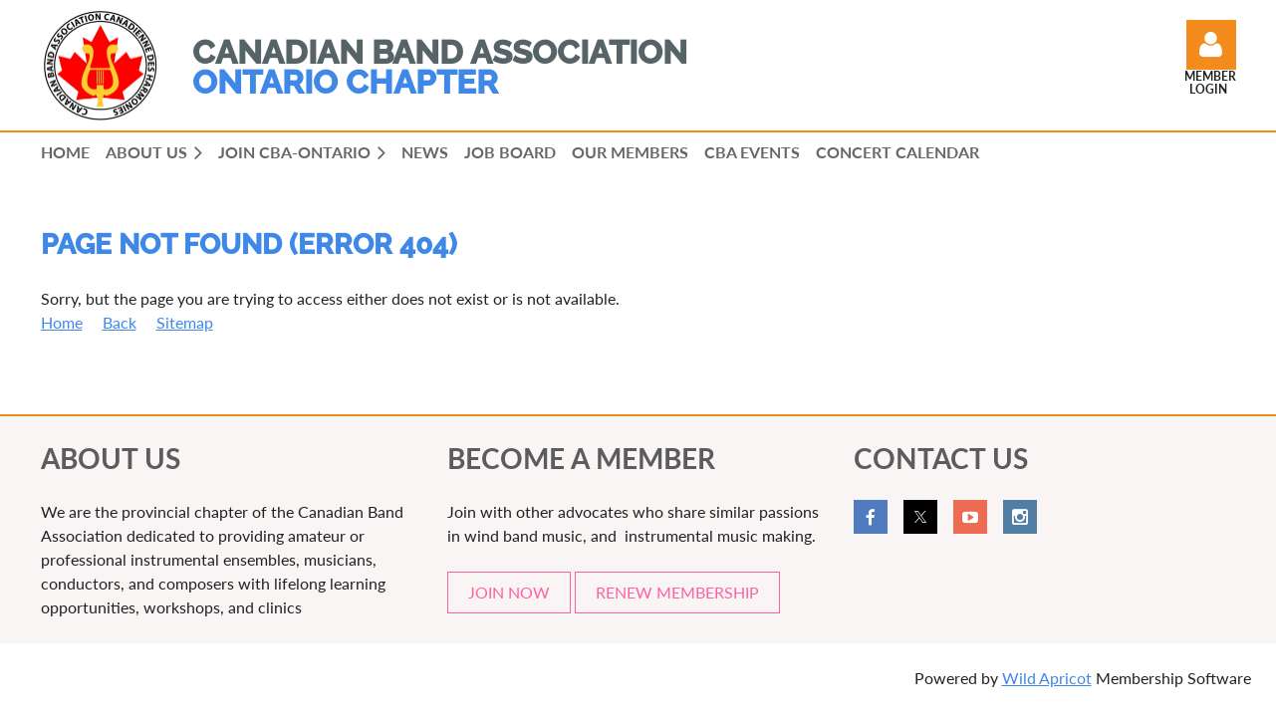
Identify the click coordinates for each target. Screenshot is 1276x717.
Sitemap (184, 322)
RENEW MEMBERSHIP (677, 592)
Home (62, 322)
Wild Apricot (1047, 677)
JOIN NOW (509, 592)
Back (119, 322)
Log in (1211, 45)
